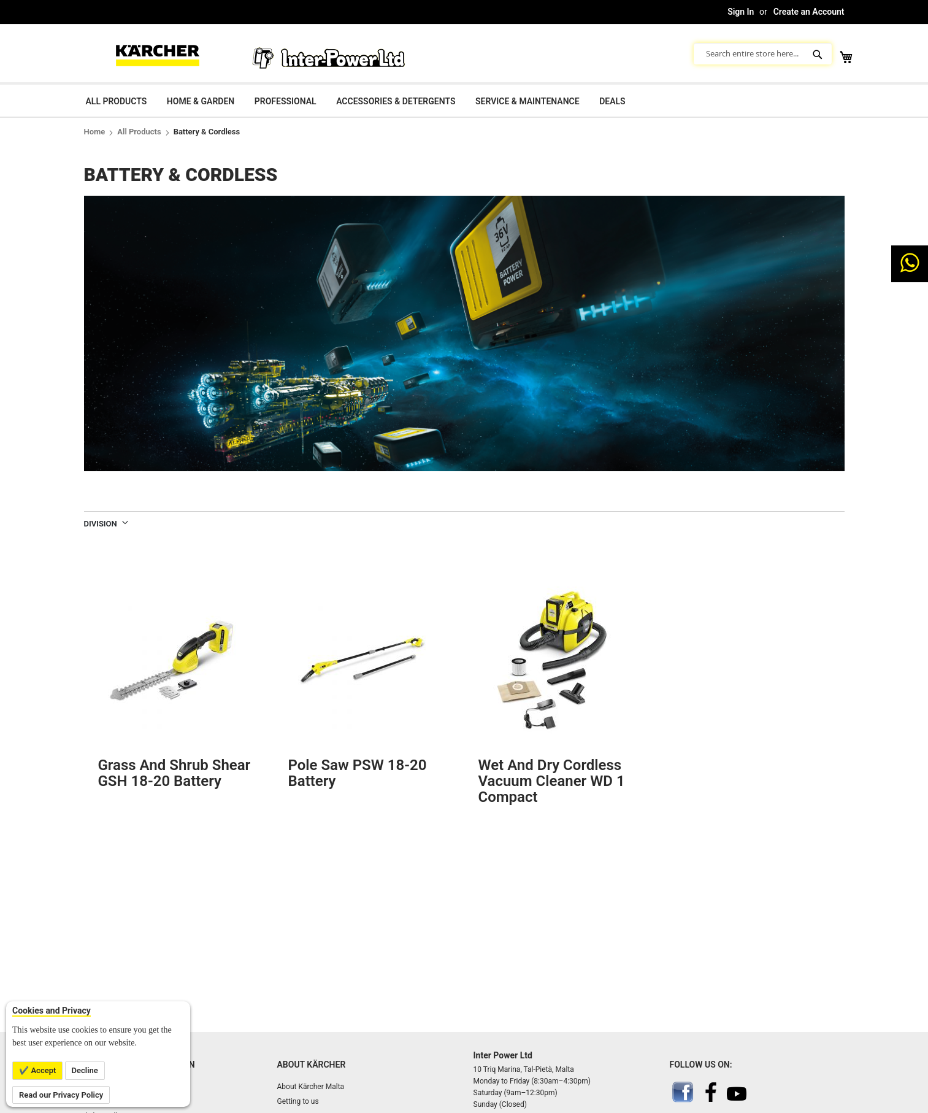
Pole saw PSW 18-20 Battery (357, 773)
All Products (139, 131)
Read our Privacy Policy (61, 1095)
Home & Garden (200, 101)
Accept (42, 1070)
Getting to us (298, 1101)
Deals (612, 101)
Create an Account (809, 12)
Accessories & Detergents (395, 101)
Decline (85, 1070)
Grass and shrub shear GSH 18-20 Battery (174, 773)
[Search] (819, 53)
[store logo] (157, 53)
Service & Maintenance (527, 101)
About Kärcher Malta (311, 1086)
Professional (285, 101)
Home (94, 131)
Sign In (740, 12)
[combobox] (763, 53)
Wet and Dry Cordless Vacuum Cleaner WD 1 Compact (551, 781)
